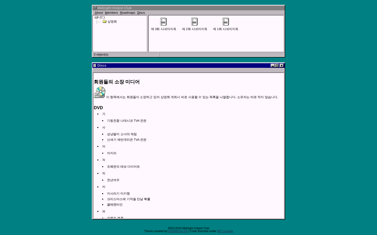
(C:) (99, 17)
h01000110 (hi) (178, 231)
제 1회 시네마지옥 (225, 24)
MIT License (225, 231)
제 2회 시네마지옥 (194, 24)
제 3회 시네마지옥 (163, 24)
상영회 (109, 21)
